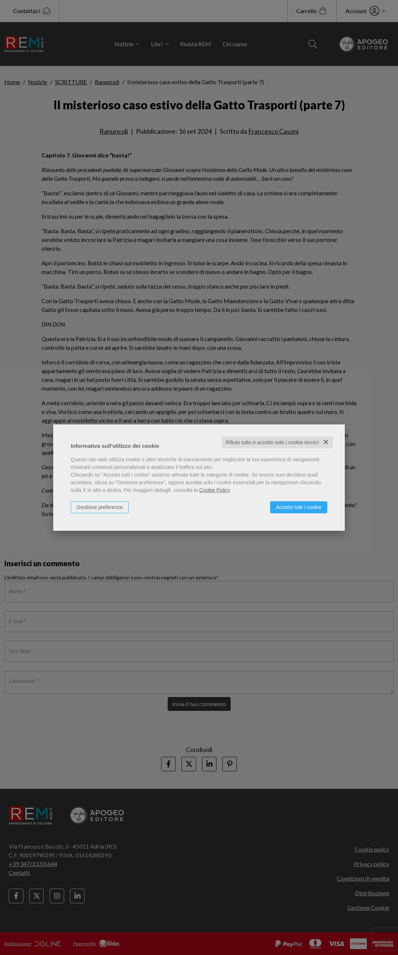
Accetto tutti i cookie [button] (298, 507)
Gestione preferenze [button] (100, 507)
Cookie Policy (214, 490)
